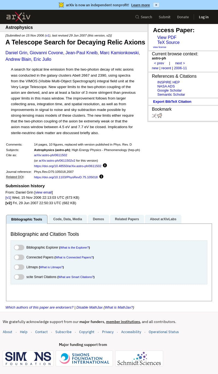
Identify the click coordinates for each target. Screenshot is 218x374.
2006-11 (180, 68)
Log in (204, 17)
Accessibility (131, 332)
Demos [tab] (98, 219)
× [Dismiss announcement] (156, 5)
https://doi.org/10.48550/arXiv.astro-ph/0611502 (67, 166)
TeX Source (168, 42)
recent (166, 68)
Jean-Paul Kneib (81, 52)
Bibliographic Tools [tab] (26, 219)
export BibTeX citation (172, 101)
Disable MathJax (89, 307)
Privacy (108, 332)
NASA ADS (166, 86)
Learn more (140, 5)
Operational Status (164, 331)
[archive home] (18, 17)
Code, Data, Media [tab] (67, 219)
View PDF (166, 37)
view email (43, 192)
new (155, 68)
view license (159, 47)
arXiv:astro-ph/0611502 (50, 155)
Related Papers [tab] (127, 219)
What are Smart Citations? (76, 277)
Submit (165, 17)
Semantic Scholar (171, 94)
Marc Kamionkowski (119, 52)
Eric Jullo (42, 59)
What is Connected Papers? (74, 257)
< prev (159, 63)
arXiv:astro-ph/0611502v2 (57, 160)
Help (24, 332)
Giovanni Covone (46, 52)
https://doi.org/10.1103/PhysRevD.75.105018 (66, 177)
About (7, 332)
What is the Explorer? (74, 247)
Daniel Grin (16, 52)
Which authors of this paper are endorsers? (39, 307)
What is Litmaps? (51, 267)
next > (180, 63)
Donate (183, 17)
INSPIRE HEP (168, 82)
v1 (47, 35)
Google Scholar (169, 90)
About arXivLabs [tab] (163, 219)
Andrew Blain (18, 59)
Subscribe (63, 332)
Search (143, 17)
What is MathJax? (119, 307)
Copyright (86, 332)
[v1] (8, 197)
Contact (41, 332)
